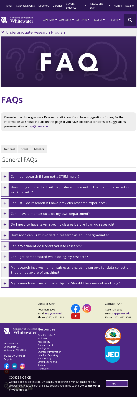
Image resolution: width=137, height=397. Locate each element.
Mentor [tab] (39, 149)
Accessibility (44, 341)
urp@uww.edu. (39, 126)
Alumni (118, 5)
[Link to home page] (17, 20)
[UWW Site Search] (130, 20)
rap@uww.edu (121, 313)
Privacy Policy (44, 358)
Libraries (57, 5)
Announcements (46, 345)
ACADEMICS (50, 19)
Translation (43, 368)
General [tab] (9, 149)
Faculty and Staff (96, 5)
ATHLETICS (83, 19)
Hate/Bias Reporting (48, 355)
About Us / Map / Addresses (46, 337)
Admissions (66, 19)
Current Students (71, 5)
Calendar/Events (25, 5)
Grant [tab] (25, 149)
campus (99, 19)
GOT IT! (116, 383)
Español (129, 5)
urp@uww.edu (54, 313)
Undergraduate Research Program (36, 32)
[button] (68, 176)
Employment (44, 348)
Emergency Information (49, 351)
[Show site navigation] (3, 32)
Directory (43, 5)
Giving (116, 19)
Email (9, 5)
